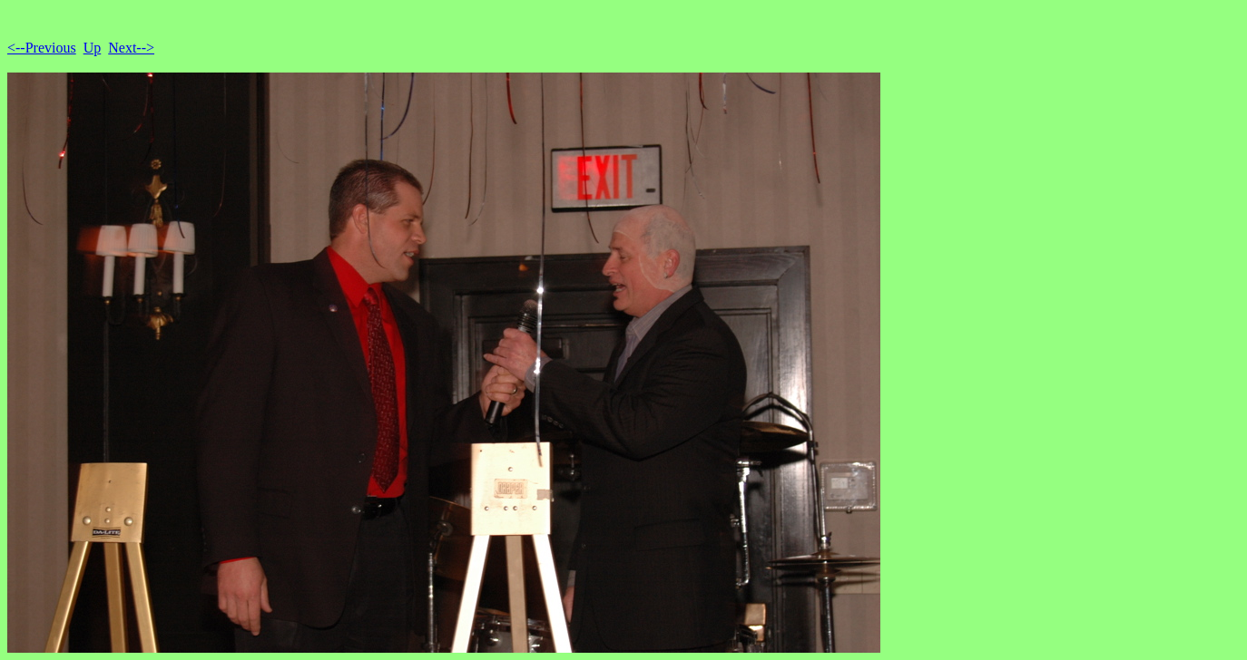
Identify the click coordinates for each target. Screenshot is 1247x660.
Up (92, 47)
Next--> (131, 47)
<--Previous (41, 47)
